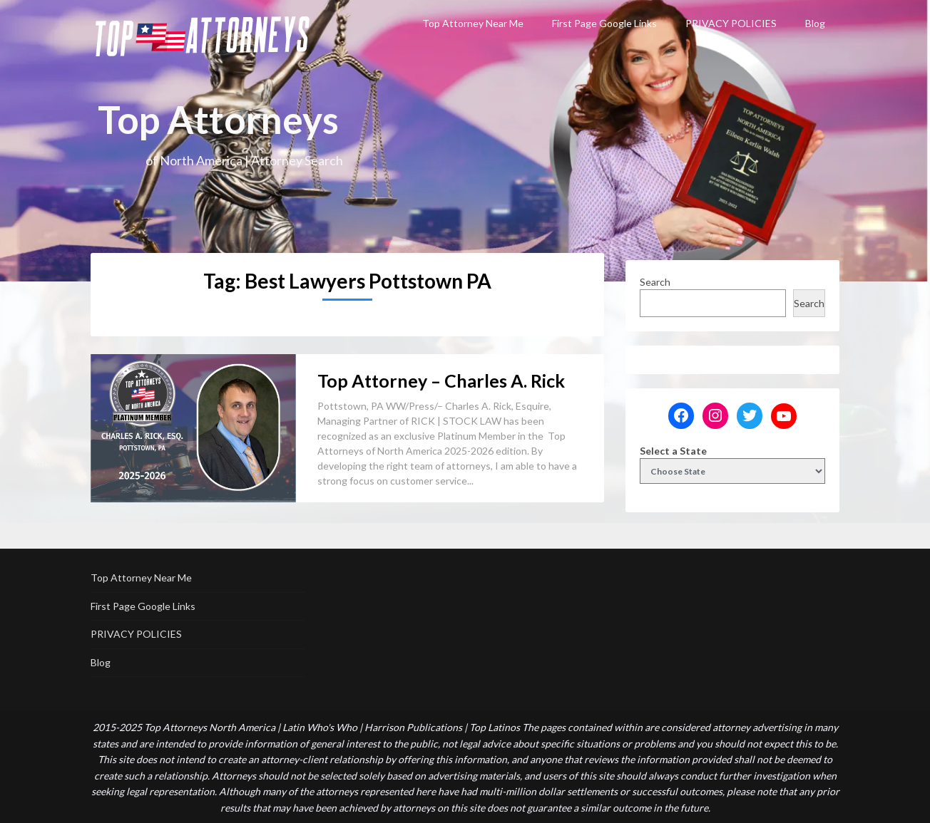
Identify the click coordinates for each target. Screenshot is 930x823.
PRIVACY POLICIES (731, 23)
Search (655, 282)
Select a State (673, 451)
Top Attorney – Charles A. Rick (441, 380)
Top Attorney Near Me (472, 23)
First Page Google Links (604, 23)
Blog (815, 23)
